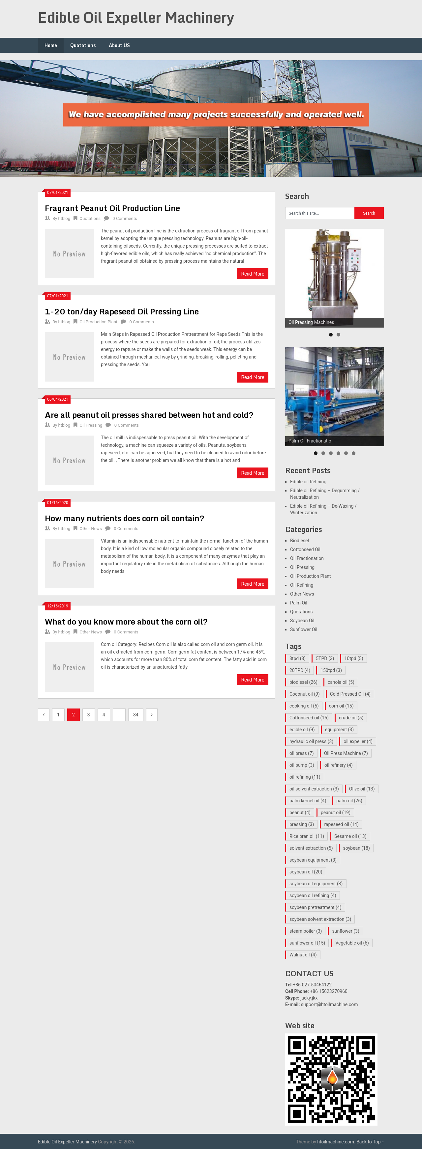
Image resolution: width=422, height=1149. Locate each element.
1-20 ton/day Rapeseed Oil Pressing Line (122, 311)
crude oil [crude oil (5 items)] (351, 717)
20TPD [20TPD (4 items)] (299, 670)
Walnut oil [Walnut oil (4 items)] (303, 954)
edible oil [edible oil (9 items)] (302, 729)
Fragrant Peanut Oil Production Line (112, 207)
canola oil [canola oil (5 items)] (341, 682)
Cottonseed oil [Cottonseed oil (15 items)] (309, 717)
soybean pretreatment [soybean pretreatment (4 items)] (315, 907)
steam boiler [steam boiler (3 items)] (305, 931)
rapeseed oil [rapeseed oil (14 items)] (341, 824)
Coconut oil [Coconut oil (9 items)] (304, 694)
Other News (90, 528)
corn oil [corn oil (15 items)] (341, 705)
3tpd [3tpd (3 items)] (297, 658)
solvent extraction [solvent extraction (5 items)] (311, 848)
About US (119, 45)
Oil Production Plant (98, 321)
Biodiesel (299, 540)
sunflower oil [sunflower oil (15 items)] (307, 943)
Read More (252, 274)
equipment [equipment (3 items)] (339, 729)
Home (51, 45)
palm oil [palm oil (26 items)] (349, 800)
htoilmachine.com (335, 1141)
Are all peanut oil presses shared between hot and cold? (149, 414)
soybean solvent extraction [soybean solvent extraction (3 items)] (320, 919)
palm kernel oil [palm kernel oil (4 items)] (307, 800)
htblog (64, 218)
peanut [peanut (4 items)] (300, 812)
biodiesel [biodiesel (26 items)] (303, 682)
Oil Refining (301, 585)
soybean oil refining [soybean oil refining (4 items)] (312, 895)
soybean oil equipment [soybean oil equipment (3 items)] (316, 883)
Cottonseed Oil (305, 549)
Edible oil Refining (308, 481)
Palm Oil (298, 602)
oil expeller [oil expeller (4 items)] (358, 741)
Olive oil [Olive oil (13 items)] (362, 788)
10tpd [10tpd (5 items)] (354, 658)
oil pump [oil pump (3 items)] (301, 765)
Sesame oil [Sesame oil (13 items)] (350, 836)
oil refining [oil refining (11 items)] (304, 777)
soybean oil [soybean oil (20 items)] (305, 871)
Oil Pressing (90, 425)
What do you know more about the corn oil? (126, 621)
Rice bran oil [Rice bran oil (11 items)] (306, 836)
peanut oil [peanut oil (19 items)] (335, 812)
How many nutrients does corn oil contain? (124, 518)
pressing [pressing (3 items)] (301, 824)
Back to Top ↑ (370, 1141)
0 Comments (124, 218)
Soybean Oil (302, 620)
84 (135, 714)
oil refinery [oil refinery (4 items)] (338, 765)
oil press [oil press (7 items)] (301, 753)
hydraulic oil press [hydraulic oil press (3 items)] (311, 741)
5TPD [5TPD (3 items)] (325, 658)
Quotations (83, 45)
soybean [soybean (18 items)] (356, 848)
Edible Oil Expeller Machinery (136, 17)
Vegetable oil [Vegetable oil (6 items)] (352, 943)
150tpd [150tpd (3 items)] (331, 670)
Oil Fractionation (307, 558)
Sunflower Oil (303, 629)
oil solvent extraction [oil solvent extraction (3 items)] (314, 788)
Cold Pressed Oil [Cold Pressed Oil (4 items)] (350, 694)
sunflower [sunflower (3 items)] (345, 931)
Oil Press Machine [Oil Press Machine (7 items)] (346, 753)
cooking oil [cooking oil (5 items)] (304, 705)
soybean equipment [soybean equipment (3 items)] (313, 860)
